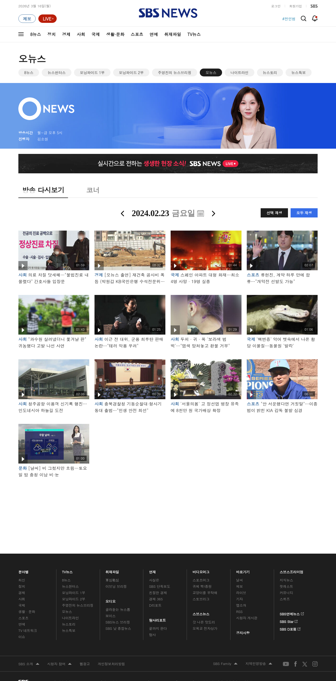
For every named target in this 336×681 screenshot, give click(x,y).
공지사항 (242, 632)
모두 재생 (304, 212)
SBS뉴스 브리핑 (118, 622)
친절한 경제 (158, 592)
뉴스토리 (270, 72)
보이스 (111, 615)
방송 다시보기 (43, 190)
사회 (81, 34)
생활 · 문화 (26, 611)
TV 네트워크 (27, 630)
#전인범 (289, 18)
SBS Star (289, 620)
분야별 (23, 570)
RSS (239, 611)
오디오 (111, 600)
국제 (95, 34)
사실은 (154, 580)
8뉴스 (35, 34)
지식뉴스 (286, 580)
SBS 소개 (28, 664)
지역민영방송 (258, 664)
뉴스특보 (298, 72)
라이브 (241, 592)
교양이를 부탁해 (205, 592)
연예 (154, 34)
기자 (239, 598)
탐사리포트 (157, 619)
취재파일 (172, 34)
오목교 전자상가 (205, 628)
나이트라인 (239, 72)
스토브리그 (201, 598)
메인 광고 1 (168, 508)
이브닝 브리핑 (116, 586)
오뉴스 (211, 72)
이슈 (21, 636)
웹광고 (85, 663)
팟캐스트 (286, 586)
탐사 (152, 634)
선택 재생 (274, 212)
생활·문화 (115, 34)
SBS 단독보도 (159, 586)
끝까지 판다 (158, 628)
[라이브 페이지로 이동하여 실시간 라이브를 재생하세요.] (47, 18)
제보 (239, 586)
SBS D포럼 (290, 628)
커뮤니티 (286, 592)
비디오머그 (201, 570)
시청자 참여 (59, 664)
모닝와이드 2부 (131, 72)
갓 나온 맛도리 (204, 622)
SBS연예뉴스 (292, 613)
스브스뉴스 (201, 612)
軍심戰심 (112, 580)
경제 (66, 34)
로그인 (276, 6)
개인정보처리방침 (111, 663)
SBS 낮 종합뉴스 (118, 628)
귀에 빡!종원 (202, 586)
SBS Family (225, 664)
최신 (21, 580)
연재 (152, 570)
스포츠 (137, 34)
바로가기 (243, 570)
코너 (92, 190)
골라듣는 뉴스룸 (118, 609)
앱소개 (241, 605)
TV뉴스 (194, 34)
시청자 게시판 (246, 617)
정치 (51, 34)
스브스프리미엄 (291, 570)
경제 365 (156, 598)
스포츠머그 (201, 580)
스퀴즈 (285, 598)
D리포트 (155, 605)
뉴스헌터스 (57, 72)
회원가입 (295, 6)
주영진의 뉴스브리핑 (174, 72)
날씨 (239, 580)
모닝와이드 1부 (92, 72)
